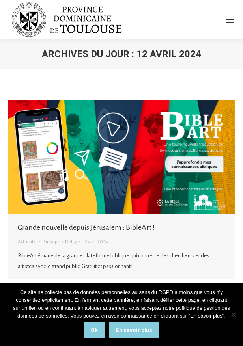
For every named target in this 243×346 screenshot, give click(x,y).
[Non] (233, 314)
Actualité (27, 241)
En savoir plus (134, 330)
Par (59, 241)
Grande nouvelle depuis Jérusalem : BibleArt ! (86, 227)
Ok (94, 330)
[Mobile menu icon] (230, 20)
